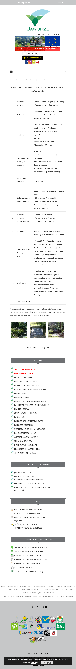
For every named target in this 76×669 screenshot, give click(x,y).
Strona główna (15, 80)
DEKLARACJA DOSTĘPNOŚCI (38, 653)
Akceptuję (47, 663)
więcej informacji (33, 662)
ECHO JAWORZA (59, 3)
